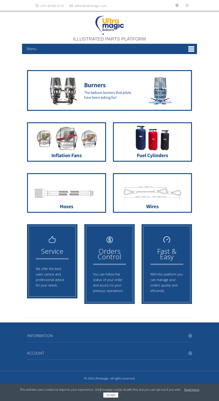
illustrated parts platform (109, 36)
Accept (110, 395)
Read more (191, 389)
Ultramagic (102, 378)
